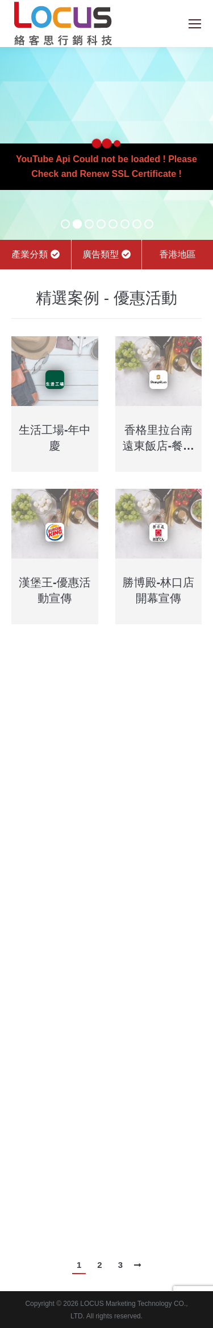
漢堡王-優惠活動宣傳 (55, 590)
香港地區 (178, 254)
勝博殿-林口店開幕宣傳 (158, 590)
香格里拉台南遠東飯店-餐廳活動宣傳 (158, 439)
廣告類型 (106, 254)
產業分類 (35, 254)
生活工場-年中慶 (55, 438)
